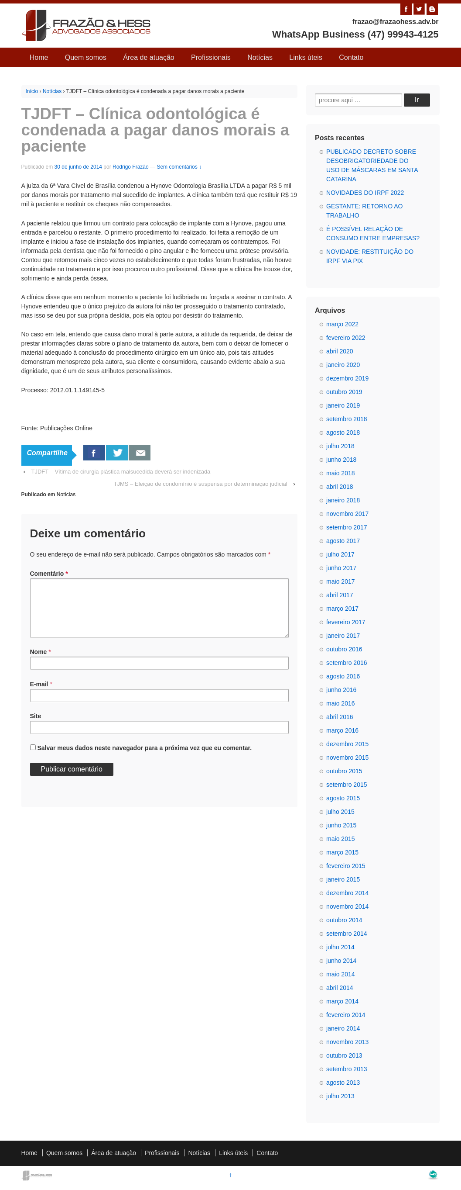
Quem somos (85, 57)
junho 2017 (341, 567)
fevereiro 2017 (345, 622)
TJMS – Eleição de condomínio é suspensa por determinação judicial (200, 484)
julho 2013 (340, 1096)
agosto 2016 (343, 676)
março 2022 (342, 324)
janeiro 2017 (343, 635)
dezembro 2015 (347, 743)
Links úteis (305, 57)
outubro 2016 (344, 649)
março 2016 (342, 730)
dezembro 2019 (347, 378)
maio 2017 (340, 581)
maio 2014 (340, 974)
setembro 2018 (346, 418)
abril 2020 (339, 351)
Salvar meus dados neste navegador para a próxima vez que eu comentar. (144, 758)
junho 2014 (341, 960)
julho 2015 (340, 811)
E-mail (39, 694)
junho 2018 (341, 459)
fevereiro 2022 (345, 337)
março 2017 (342, 608)
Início (32, 91)
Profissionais (211, 57)
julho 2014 (340, 947)
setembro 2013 (346, 1068)
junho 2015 (341, 825)
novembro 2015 (347, 757)
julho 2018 (340, 446)
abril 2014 (339, 987)
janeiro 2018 (343, 500)
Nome (38, 662)
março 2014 (342, 1001)
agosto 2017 (343, 540)
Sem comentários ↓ (179, 167)
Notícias (260, 57)
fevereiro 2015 (345, 865)
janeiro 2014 (343, 1028)
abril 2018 (339, 486)
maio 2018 (340, 473)
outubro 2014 (344, 920)
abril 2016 (339, 716)
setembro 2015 (346, 784)
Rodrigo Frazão (131, 167)
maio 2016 (340, 703)
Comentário (49, 573)
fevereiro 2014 (345, 1014)
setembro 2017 (346, 527)
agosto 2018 (343, 432)
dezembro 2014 (347, 892)
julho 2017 (340, 554)
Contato (351, 57)
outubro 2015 (344, 771)
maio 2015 (340, 838)
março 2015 (342, 852)
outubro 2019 (344, 391)
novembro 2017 (347, 513)
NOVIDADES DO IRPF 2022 (365, 192)
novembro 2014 (347, 906)
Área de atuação (148, 57)
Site (35, 726)
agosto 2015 (343, 798)
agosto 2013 (343, 1082)
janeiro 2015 (343, 879)
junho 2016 (341, 689)
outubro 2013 (344, 1055)
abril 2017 (339, 595)
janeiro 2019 (343, 405)
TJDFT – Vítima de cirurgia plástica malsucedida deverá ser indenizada (120, 471)
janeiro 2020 (343, 364)
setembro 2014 (346, 933)
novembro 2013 (347, 1041)
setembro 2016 (346, 662)
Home (39, 57)
